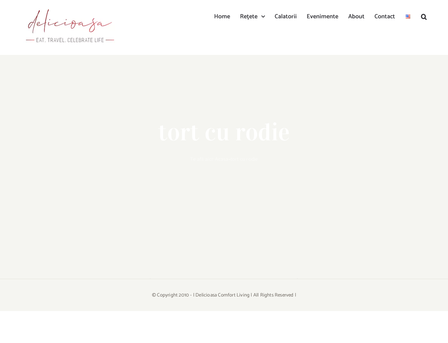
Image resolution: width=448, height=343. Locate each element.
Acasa (222, 159)
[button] (424, 16)
